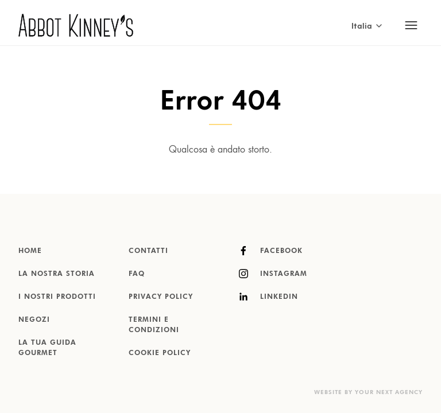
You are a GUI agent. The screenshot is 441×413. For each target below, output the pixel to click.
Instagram (273, 273)
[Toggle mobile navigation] (411, 25)
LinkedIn (268, 296)
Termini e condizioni (154, 325)
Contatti (148, 251)
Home (30, 251)
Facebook (271, 250)
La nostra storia (56, 274)
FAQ (137, 274)
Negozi (34, 320)
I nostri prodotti (57, 297)
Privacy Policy (161, 297)
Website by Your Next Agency (368, 392)
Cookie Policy (160, 353)
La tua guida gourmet (47, 348)
